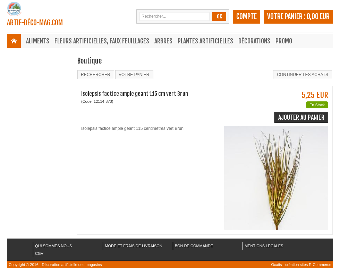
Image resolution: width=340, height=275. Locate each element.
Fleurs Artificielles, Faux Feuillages (101, 41)
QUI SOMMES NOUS (53, 246)
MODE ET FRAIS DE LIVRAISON (133, 246)
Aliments (37, 41)
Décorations (254, 41)
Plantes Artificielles (205, 41)
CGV (39, 253)
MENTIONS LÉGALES (264, 246)
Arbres (163, 41)
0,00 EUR (318, 16)
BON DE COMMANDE (194, 246)
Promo (283, 41)
